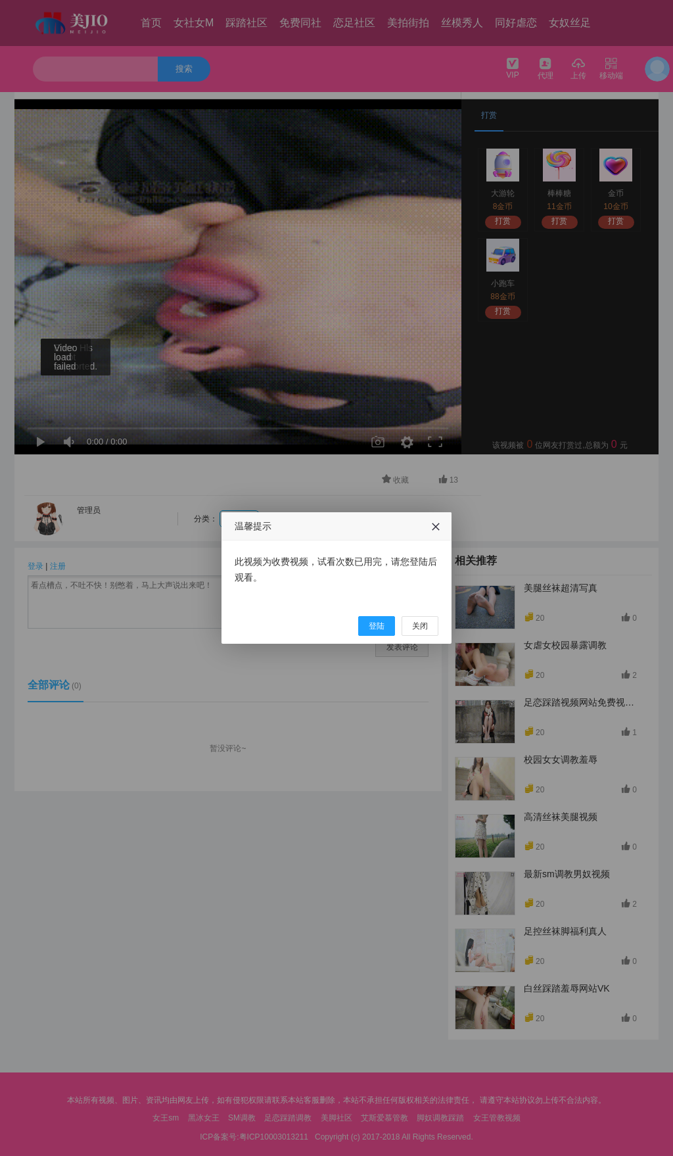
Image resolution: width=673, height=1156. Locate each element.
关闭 (420, 626)
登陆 (376, 626)
